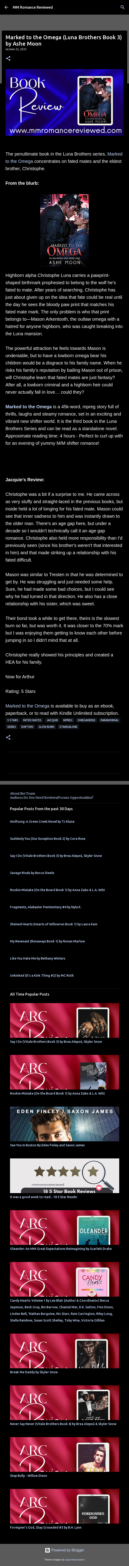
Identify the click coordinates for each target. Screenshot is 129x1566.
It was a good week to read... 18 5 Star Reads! (43, 1197)
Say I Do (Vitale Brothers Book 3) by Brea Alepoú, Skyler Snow (56, 856)
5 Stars (12, 720)
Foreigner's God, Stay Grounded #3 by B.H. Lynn (45, 1527)
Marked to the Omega (28, 406)
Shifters (27, 726)
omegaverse (86, 720)
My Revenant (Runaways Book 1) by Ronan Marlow (47, 941)
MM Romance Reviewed (33, 7)
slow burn (46, 726)
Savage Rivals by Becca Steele (32, 873)
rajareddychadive (75, 1559)
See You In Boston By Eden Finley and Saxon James (47, 1145)
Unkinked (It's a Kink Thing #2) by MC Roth (42, 975)
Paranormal (110, 720)
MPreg (67, 720)
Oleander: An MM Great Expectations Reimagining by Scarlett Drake (61, 1249)
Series (11, 726)
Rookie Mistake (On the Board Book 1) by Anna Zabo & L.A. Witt (57, 890)
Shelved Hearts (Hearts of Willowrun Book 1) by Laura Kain (53, 924)
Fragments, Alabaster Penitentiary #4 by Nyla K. (45, 907)
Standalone (68, 726)
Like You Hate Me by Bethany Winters (37, 958)
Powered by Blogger (64, 1550)
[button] (8, 59)
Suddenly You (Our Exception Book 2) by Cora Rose (47, 838)
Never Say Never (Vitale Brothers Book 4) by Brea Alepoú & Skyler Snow (63, 1424)
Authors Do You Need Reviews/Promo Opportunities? (51, 798)
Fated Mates (32, 720)
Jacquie (52, 720)
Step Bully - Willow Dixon (28, 1476)
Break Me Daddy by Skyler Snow (34, 1372)
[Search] (122, 7)
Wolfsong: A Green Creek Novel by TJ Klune (42, 821)
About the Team (22, 793)
